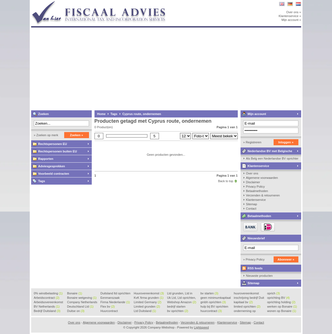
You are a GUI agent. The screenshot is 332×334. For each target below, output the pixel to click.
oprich (273, 293)
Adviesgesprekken (51, 166)
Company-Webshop (104, 2)
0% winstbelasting (48, 293)
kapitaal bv (243, 302)
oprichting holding (281, 302)
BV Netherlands (47, 306)
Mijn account (257, 114)
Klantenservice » (290, 16)
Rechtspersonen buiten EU (57, 151)
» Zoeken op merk (46, 135)
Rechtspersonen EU (52, 144)
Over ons (252, 173)
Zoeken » (76, 135)
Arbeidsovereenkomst (48, 302)
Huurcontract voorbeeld (109, 311)
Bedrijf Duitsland (47, 311)
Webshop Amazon (181, 302)
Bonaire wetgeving (82, 297)
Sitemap (251, 204)
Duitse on (76, 311)
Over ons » (293, 12)
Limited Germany (147, 302)
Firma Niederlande (115, 302)
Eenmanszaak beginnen (110, 298)
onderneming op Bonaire (245, 311)
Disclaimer (253, 182)
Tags (41, 181)
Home (101, 114)
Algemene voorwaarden (262, 177)
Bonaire (74, 293)
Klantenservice (258, 166)
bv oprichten (177, 311)
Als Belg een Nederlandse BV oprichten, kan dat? (272, 158)
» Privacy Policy (254, 259)
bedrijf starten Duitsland (176, 307)
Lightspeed (201, 327)
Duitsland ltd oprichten (116, 293)
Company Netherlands (82, 302)
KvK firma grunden (149, 297)
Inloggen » (285, 142)
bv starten (209, 293)
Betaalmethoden (257, 191)
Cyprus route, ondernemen (141, 114)
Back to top (225, 181)
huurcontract (211, 311)
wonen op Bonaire (281, 311)
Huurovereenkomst (149, 293)
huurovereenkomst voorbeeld (246, 293)
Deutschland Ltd (80, 306)
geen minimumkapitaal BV (216, 298)
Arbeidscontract (47, 297)
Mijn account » (291, 19)
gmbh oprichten (213, 302)
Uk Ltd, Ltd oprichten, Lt (181, 298)
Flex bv (108, 306)
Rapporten (45, 158)
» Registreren (252, 142)
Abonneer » (285, 259)
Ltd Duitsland (145, 311)
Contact (251, 208)
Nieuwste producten (259, 275)
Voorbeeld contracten (53, 173)
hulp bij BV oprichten (214, 307)
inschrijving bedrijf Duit (249, 298)
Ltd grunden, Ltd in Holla (180, 293)
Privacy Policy (255, 186)
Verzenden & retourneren (263, 195)
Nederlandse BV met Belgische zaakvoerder (266, 152)
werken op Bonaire (282, 306)
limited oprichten (247, 306)
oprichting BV (278, 297)
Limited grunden (147, 306)
